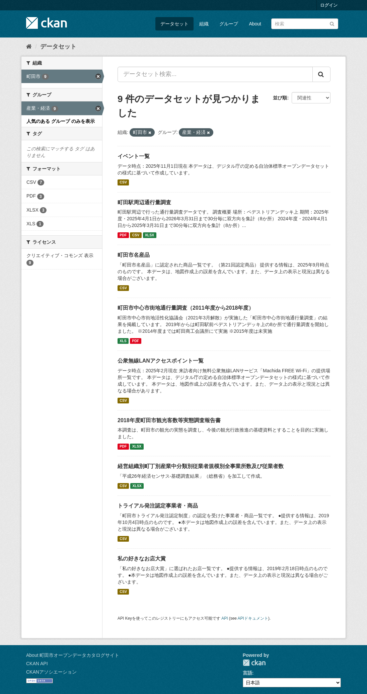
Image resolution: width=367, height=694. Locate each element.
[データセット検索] (304, 23)
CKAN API (37, 663)
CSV (123, 182)
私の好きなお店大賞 (142, 558)
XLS (123, 341)
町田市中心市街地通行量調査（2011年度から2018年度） (186, 308)
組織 (204, 23)
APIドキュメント (253, 618)
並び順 (280, 97)
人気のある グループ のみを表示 (60, 121)
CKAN (254, 662)
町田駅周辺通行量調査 (144, 202)
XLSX (149, 235)
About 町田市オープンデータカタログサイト (72, 655)
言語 (247, 673)
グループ (228, 23)
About (255, 23)
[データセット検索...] (215, 74)
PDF (123, 235)
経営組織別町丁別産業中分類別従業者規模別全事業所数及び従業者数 (201, 466)
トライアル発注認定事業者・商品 (158, 506)
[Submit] (332, 23)
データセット (174, 23)
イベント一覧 (134, 156)
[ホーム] (29, 46)
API (224, 618)
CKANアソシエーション (51, 672)
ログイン (329, 5)
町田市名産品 (134, 255)
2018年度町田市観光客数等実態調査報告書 (169, 420)
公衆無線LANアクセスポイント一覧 (161, 361)
